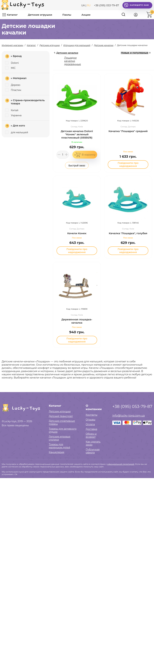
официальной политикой (120, 464)
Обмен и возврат (91, 435)
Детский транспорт (61, 416)
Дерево (12, 85)
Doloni (12, 62)
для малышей (16, 132)
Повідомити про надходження (128, 164)
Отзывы (90, 419)
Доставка (91, 429)
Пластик (13, 90)
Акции (85, 14)
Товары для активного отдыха (62, 430)
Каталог (12, 14)
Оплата (90, 424)
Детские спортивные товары (62, 422)
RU (88, 5)
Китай (11, 110)
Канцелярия (56, 452)
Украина (13, 115)
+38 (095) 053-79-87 (106, 5)
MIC (10, 68)
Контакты (91, 414)
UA (83, 5)
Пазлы (66, 14)
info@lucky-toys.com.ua (128, 415)
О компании (94, 407)
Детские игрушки (40, 14)
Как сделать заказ (93, 443)
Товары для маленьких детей (59, 446)
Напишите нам (136, 5)
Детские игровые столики (59, 438)
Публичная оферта (93, 451)
